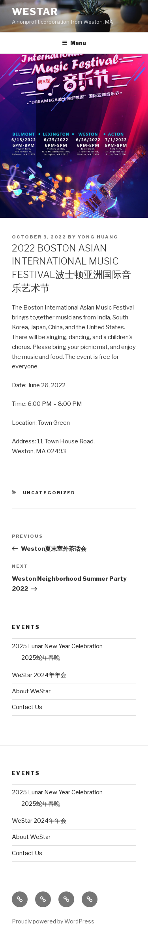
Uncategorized (49, 492)
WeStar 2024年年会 (39, 675)
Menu (74, 42)
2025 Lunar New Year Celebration (57, 646)
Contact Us (27, 707)
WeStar (35, 11)
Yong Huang (98, 237)
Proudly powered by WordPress (53, 921)
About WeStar (31, 691)
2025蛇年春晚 (40, 657)
